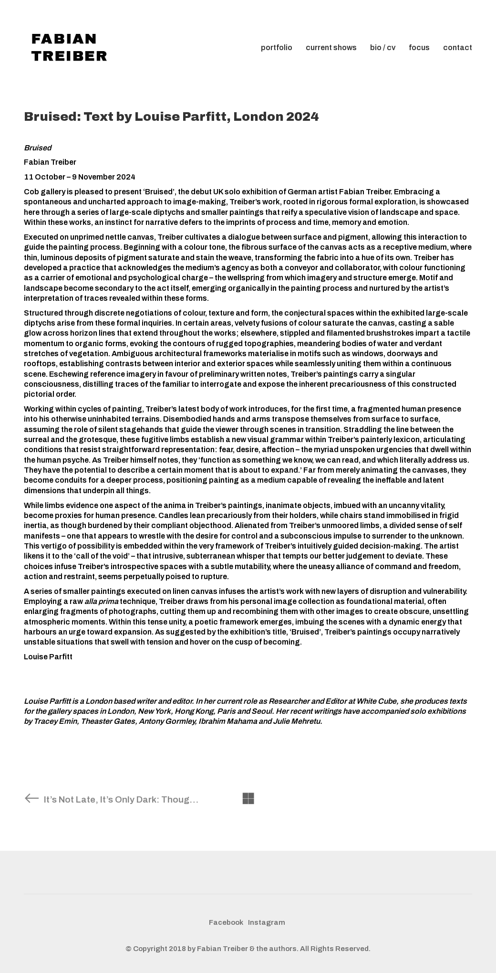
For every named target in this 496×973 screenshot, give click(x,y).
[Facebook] (226, 923)
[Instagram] (266, 923)
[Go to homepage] (71, 48)
